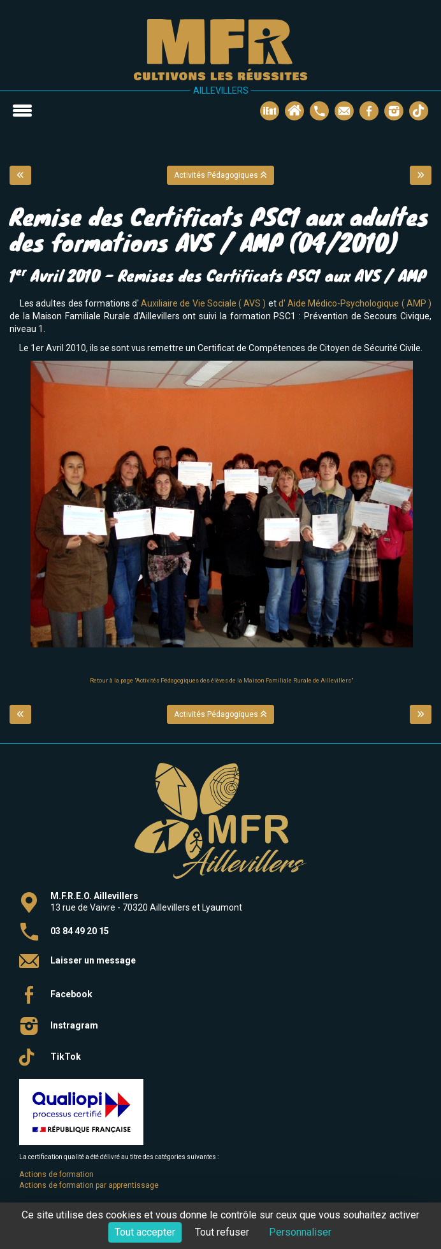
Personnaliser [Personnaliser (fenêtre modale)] (300, 1232)
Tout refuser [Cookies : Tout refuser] (222, 1232)
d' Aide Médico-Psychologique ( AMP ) (354, 303)
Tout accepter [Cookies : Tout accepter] (145, 1232)
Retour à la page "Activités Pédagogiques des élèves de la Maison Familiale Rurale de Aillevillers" (221, 680)
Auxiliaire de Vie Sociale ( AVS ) (203, 303)
